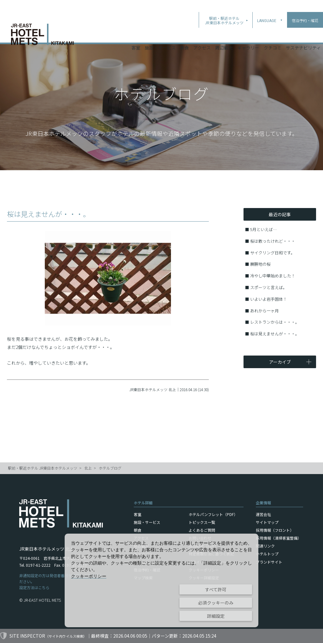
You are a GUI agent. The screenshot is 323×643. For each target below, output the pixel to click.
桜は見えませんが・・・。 (274, 334)
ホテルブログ (110, 468)
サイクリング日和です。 (272, 253)
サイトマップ (267, 522)
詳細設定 (216, 616)
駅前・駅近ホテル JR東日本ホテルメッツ (42, 468)
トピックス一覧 (202, 522)
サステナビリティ (303, 34)
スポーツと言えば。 (268, 287)
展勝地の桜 (260, 264)
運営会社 (263, 514)
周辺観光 (224, 34)
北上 (88, 468)
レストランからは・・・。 (274, 322)
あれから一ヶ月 (264, 311)
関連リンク (265, 545)
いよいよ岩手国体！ (268, 299)
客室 (136, 34)
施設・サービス (160, 34)
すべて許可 (215, 589)
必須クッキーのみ (215, 603)
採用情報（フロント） (275, 530)
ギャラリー (248, 34)
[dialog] (161, 580)
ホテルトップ (267, 553)
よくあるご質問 (202, 530)
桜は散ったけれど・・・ (272, 241)
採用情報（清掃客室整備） (278, 538)
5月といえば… (263, 229)
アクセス (202, 34)
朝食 (184, 34)
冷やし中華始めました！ (272, 276)
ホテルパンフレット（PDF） (213, 514)
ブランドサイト (269, 562)
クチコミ (272, 34)
